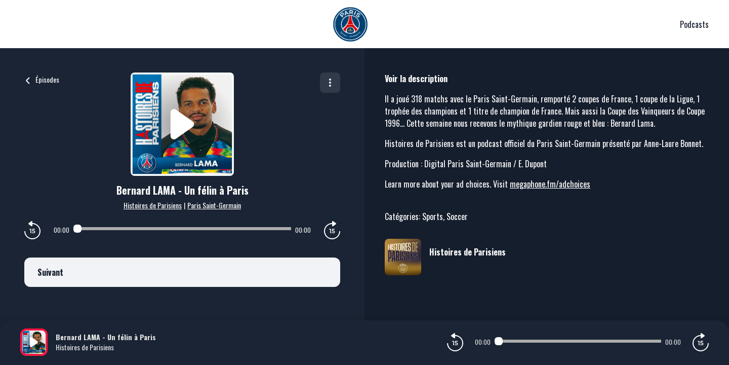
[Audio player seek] (182, 228)
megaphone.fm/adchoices (550, 184)
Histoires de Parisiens (153, 205)
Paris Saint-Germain (214, 205)
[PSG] (350, 24)
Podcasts (694, 24)
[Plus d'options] (330, 82)
